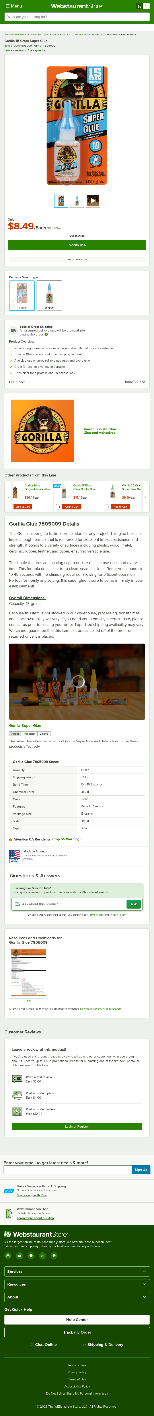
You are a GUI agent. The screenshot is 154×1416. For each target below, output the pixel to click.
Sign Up (141, 1170)
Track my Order (77, 1332)
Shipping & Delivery (103, 1344)
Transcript (29, 733)
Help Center (77, 1319)
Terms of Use (96, 914)
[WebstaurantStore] (59, 1234)
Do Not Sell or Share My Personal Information (77, 1393)
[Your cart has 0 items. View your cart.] (143, 6)
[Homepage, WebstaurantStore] (77, 6)
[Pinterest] (54, 1255)
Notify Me (77, 245)
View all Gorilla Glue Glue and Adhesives (100, 431)
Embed (44, 733)
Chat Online (44, 1344)
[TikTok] (42, 1255)
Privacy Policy (117, 914)
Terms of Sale (77, 1365)
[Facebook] (31, 1255)
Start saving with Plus (32, 1195)
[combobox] (77, 16)
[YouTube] (19, 1255)
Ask (134, 904)
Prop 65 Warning (65, 839)
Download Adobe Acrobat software (101, 1008)
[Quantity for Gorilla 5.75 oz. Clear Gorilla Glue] (59, 506)
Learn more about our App (35, 1218)
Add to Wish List (77, 259)
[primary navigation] (13, 6)
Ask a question (36, 50)
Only (11, 219)
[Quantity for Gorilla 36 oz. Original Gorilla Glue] (10, 506)
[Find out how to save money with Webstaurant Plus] (9, 486)
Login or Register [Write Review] (77, 1126)
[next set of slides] (145, 496)
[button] (61, 201)
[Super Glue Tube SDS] (28, 975)
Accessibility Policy (77, 1386)
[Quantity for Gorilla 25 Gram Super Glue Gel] (108, 506)
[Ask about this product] (77, 904)
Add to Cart (23, 506)
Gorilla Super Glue (25, 725)
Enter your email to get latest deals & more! (46, 1163)
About (15, 733)
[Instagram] (8, 1255)
